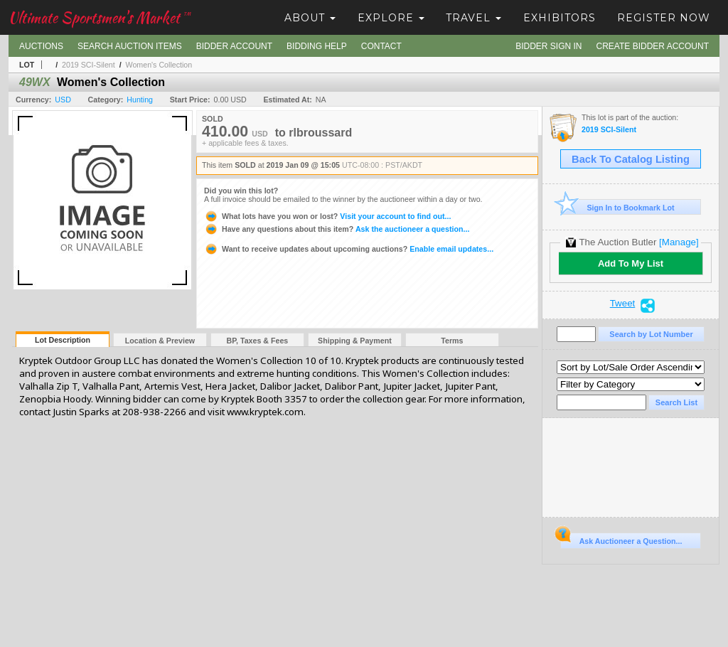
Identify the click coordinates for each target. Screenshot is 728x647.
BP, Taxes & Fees (258, 340)
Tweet (623, 304)
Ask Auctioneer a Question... (621, 539)
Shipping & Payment (355, 340)
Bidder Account (234, 46)
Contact (381, 46)
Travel (473, 17)
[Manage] (678, 242)
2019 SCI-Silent (88, 64)
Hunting (140, 99)
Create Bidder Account (652, 46)
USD (63, 99)
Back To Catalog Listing (631, 159)
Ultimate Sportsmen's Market (100, 17)
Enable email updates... (348, 249)
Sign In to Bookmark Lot (617, 207)
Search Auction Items (129, 46)
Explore (391, 17)
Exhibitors (559, 17)
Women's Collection (159, 64)
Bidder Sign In (548, 46)
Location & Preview (160, 340)
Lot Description (62, 340)
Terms (452, 340)
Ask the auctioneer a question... (336, 229)
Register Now (663, 17)
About (310, 17)
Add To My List (630, 263)
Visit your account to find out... (327, 216)
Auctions (41, 46)
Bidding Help (317, 46)
